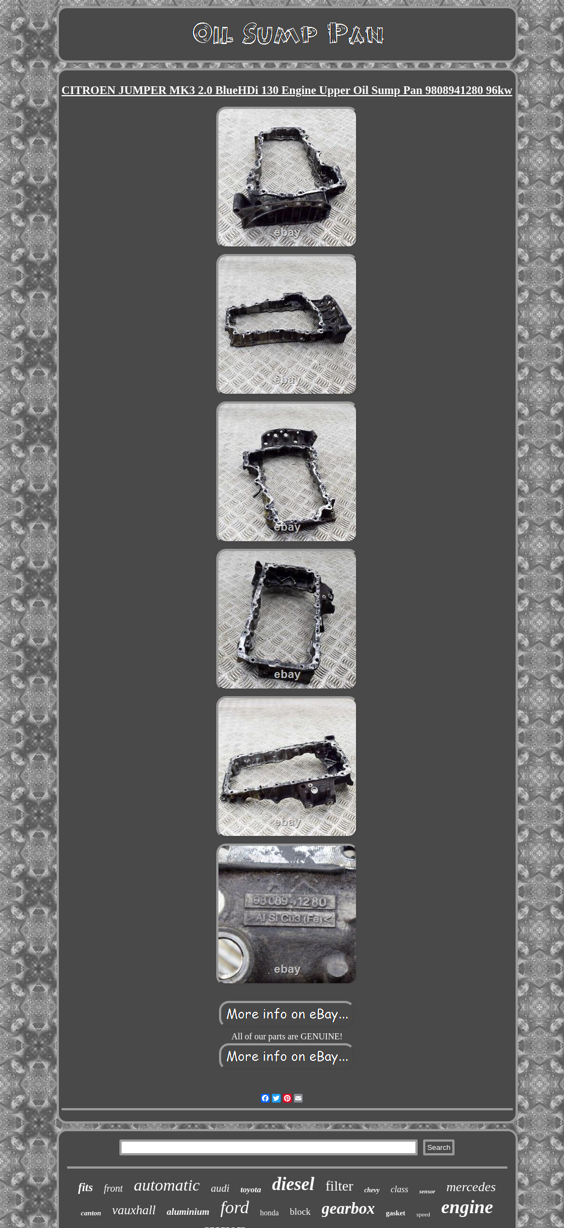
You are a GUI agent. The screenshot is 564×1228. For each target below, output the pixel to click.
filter (339, 1186)
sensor (427, 1191)
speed (423, 1214)
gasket (395, 1213)
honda (269, 1213)
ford (234, 1207)
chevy (372, 1190)
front (113, 1188)
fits (85, 1187)
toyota (250, 1189)
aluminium (188, 1212)
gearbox (348, 1208)
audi (220, 1188)
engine (467, 1207)
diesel (293, 1184)
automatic (167, 1185)
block (300, 1212)
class (399, 1189)
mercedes (471, 1187)
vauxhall (134, 1210)
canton (91, 1213)
